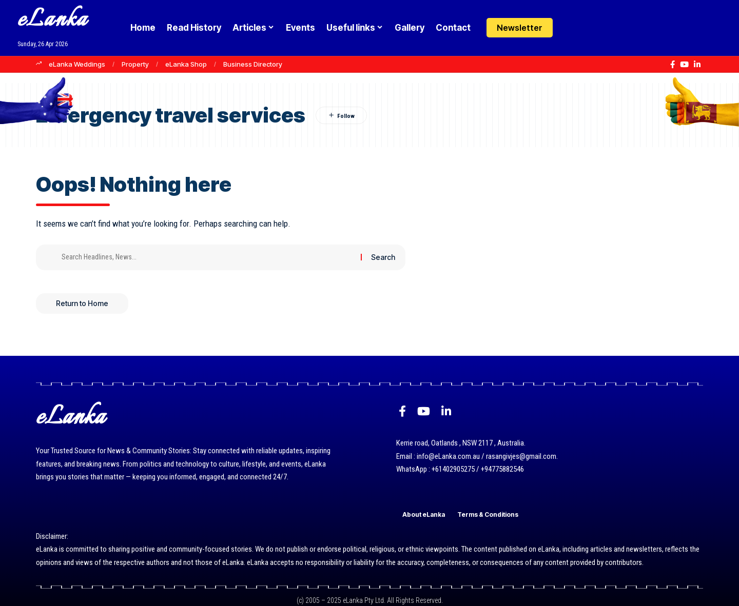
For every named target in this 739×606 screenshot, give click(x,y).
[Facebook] (672, 64)
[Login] (571, 28)
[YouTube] (684, 64)
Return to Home (82, 303)
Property (135, 64)
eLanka (52, 20)
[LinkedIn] (697, 64)
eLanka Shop (186, 64)
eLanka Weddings (77, 64)
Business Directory (252, 64)
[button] (591, 27)
